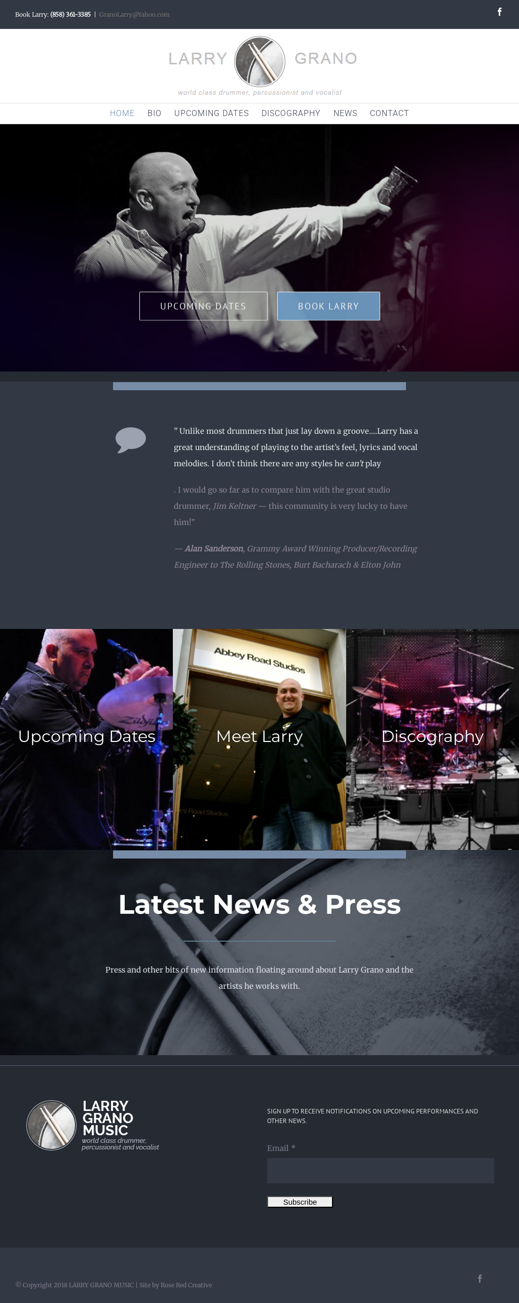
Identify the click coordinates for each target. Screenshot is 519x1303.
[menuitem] (128, 113)
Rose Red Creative (186, 1285)
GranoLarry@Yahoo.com (134, 14)
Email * (281, 1148)
